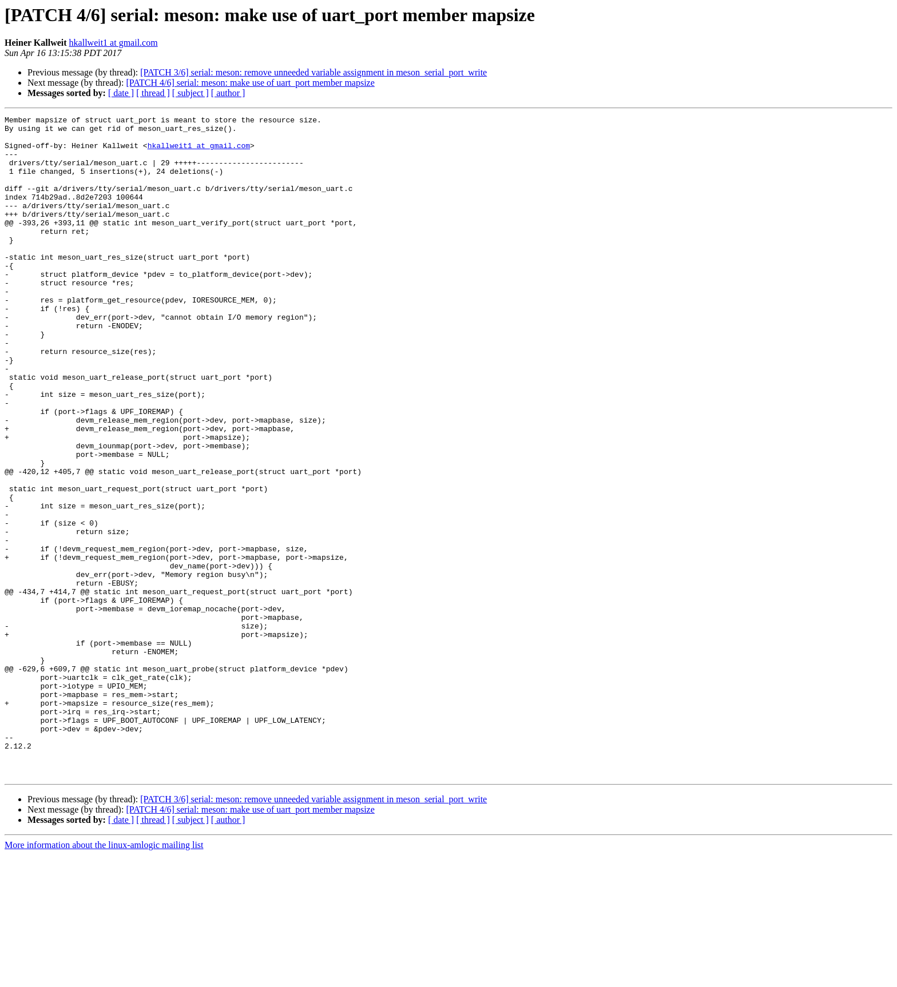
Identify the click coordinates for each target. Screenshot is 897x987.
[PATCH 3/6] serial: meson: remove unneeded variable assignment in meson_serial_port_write (313, 72)
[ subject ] (190, 93)
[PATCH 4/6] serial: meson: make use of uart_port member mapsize (250, 82)
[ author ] (228, 93)
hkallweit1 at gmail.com (113, 42)
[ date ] (121, 93)
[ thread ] (153, 93)
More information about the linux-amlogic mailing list (104, 977)
